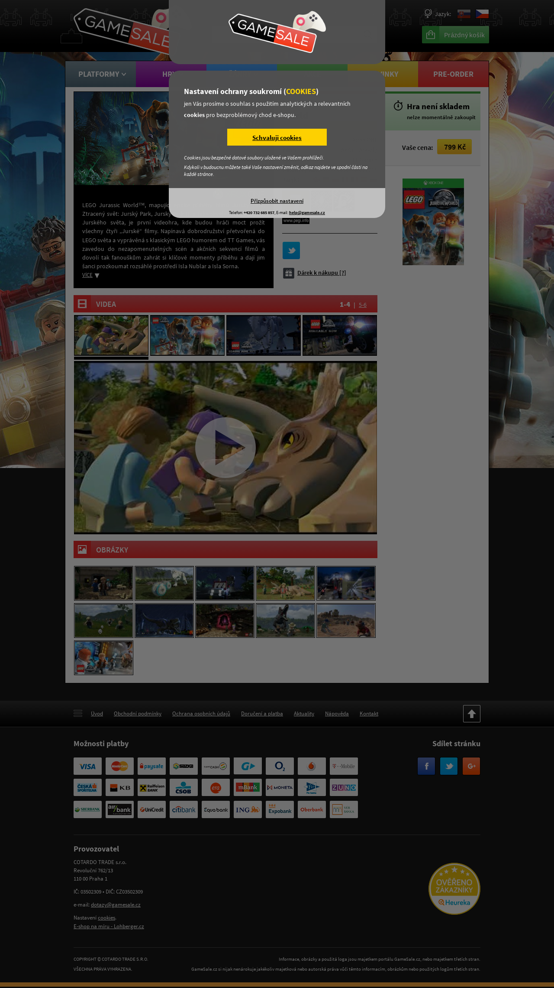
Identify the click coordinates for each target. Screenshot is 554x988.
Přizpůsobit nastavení (277, 200)
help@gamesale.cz (307, 212)
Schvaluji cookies (277, 137)
